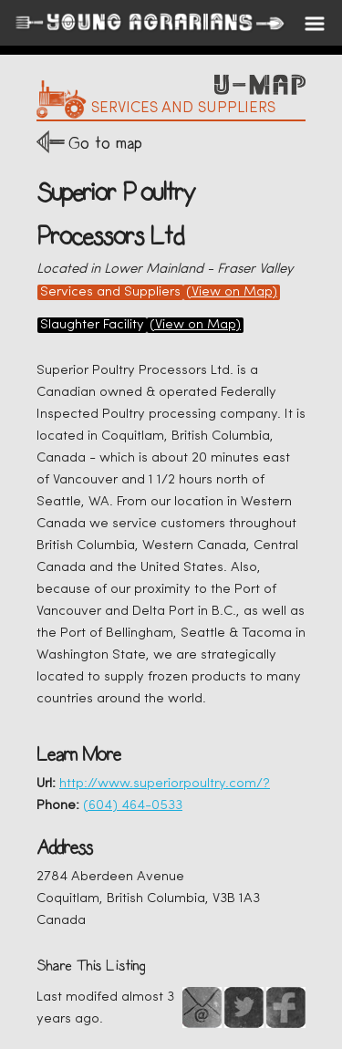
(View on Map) (231, 292)
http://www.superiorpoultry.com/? (164, 784)
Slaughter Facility (92, 325)
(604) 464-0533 (132, 806)
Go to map (105, 142)
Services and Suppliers (110, 292)
